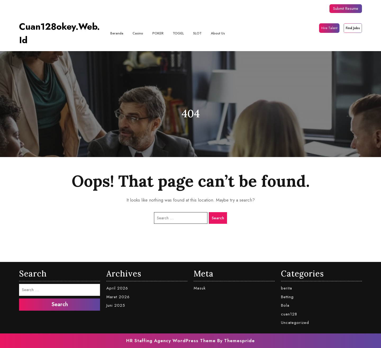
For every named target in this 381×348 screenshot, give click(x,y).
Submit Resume (345, 8)
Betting (287, 297)
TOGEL (178, 33)
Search (218, 218)
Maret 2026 (118, 297)
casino (138, 33)
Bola (285, 305)
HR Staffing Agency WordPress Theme (171, 340)
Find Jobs (353, 27)
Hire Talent (329, 27)
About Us (218, 33)
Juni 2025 (115, 305)
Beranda (116, 33)
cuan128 (289, 314)
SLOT (197, 33)
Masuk (200, 288)
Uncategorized (295, 322)
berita (286, 288)
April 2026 (117, 288)
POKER (158, 33)
